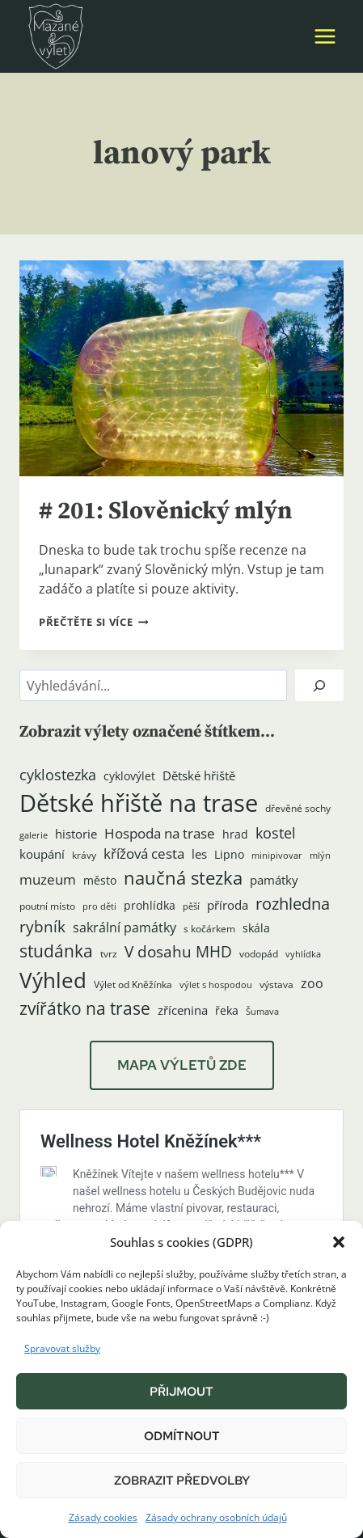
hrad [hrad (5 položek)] (235, 834)
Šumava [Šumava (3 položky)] (262, 1011)
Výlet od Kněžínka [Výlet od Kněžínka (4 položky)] (133, 984)
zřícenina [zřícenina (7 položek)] (183, 1010)
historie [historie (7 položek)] (76, 834)
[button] (339, 1242)
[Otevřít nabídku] (325, 36)
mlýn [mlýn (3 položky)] (320, 855)
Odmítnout (182, 1436)
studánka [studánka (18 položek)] (56, 950)
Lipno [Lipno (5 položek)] (229, 854)
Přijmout (181, 1392)
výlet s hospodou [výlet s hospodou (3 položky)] (215, 985)
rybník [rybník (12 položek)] (42, 926)
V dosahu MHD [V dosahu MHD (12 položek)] (178, 951)
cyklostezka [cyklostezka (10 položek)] (57, 774)
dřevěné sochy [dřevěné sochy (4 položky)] (298, 808)
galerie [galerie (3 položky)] (33, 835)
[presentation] (181, 368)
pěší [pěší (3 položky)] (191, 906)
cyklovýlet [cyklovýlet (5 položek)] (129, 776)
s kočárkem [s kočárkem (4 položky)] (209, 929)
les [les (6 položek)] (199, 854)
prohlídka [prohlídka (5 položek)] (149, 905)
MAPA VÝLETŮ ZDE (182, 1065)
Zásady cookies (103, 1517)
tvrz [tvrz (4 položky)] (108, 954)
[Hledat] (319, 685)
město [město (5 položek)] (99, 880)
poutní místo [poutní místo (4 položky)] (47, 906)
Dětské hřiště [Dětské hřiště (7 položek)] (199, 775)
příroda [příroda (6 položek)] (227, 905)
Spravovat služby (62, 1348)
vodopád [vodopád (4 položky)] (258, 954)
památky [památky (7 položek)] (274, 880)
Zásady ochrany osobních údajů (216, 1517)
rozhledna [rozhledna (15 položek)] (292, 903)
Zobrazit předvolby (182, 1481)
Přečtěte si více (93, 622)
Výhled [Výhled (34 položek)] (53, 980)
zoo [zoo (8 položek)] (312, 983)
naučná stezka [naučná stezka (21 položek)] (183, 877)
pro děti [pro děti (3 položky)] (99, 906)
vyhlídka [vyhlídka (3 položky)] (303, 954)
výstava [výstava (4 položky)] (276, 984)
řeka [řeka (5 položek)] (226, 1011)
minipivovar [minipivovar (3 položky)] (276, 855)
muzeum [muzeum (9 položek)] (47, 879)
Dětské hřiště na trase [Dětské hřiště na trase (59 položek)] (138, 803)
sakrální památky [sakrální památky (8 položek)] (124, 927)
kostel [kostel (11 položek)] (275, 832)
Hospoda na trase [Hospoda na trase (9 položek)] (159, 833)
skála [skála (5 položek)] (256, 928)
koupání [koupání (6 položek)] (42, 854)
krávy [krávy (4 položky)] (84, 855)
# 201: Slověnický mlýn (165, 511)
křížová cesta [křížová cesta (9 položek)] (143, 853)
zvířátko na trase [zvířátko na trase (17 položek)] (84, 1008)
